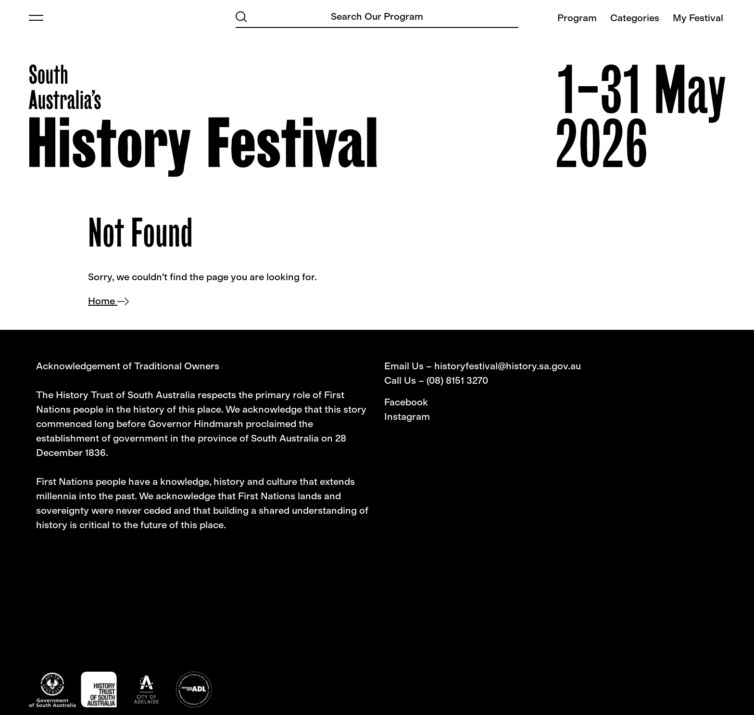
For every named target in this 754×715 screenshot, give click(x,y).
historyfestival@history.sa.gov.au (507, 366)
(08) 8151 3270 (457, 380)
